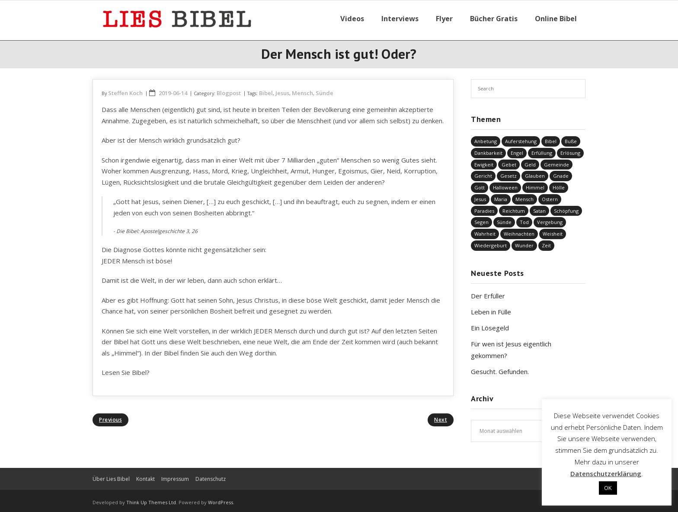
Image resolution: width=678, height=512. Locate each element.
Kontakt (145, 475)
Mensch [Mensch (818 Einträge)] (524, 195)
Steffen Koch (125, 89)
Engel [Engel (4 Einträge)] (517, 149)
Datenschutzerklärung (605, 473)
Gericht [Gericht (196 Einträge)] (483, 172)
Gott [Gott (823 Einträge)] (479, 184)
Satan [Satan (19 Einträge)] (539, 207)
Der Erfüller (488, 292)
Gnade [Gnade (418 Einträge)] (561, 172)
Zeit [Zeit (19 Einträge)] (546, 242)
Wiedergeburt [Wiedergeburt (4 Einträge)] (490, 242)
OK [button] (608, 488)
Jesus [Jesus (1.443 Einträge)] (480, 195)
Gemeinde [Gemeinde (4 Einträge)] (556, 160)
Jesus (282, 89)
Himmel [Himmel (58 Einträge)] (535, 184)
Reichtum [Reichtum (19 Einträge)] (513, 207)
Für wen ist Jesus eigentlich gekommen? (511, 346)
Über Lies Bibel (111, 475)
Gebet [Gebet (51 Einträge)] (509, 160)
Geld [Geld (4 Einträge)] (530, 160)
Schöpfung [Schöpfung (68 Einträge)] (566, 207)
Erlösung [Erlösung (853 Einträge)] (570, 149)
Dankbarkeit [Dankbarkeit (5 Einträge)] (488, 149)
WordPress (220, 499)
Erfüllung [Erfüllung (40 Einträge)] (541, 149)
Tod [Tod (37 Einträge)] (524, 218)
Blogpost (229, 89)
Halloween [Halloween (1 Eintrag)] (505, 184)
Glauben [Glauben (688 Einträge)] (535, 172)
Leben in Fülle (491, 308)
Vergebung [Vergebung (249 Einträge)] (550, 218)
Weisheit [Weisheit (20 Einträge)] (553, 230)
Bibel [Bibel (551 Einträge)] (550, 137)
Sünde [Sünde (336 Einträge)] (504, 218)
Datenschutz (210, 475)
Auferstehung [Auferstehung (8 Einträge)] (521, 137)
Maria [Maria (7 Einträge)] (500, 195)
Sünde (324, 89)
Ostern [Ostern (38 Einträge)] (550, 195)
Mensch (302, 89)
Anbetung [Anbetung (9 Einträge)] (485, 137)
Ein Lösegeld (490, 324)
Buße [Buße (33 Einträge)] (571, 137)
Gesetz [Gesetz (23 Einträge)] (508, 172)
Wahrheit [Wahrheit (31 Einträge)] (485, 230)
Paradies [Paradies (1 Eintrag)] (484, 207)
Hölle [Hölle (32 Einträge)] (559, 184)
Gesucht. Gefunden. (500, 368)
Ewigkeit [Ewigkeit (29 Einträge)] (483, 160)
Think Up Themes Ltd (151, 499)
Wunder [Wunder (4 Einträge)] (524, 242)
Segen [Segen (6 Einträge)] (481, 218)
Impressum (175, 475)
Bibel (266, 89)
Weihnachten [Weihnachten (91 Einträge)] (519, 230)
